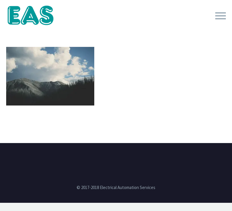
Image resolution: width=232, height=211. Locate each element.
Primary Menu (220, 15)
